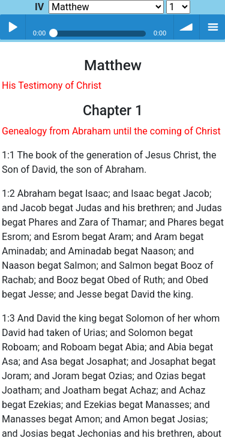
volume (186, 27)
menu (212, 27)
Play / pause (12, 27)
